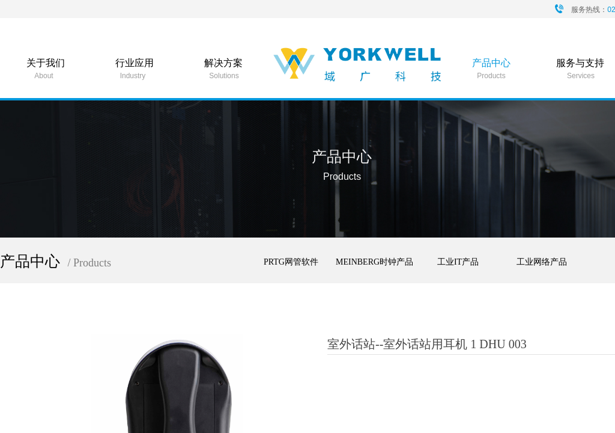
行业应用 (134, 63)
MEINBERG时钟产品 (374, 261)
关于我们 (45, 63)
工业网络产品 (542, 261)
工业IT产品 (458, 261)
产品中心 (491, 63)
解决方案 (223, 63)
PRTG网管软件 (291, 261)
